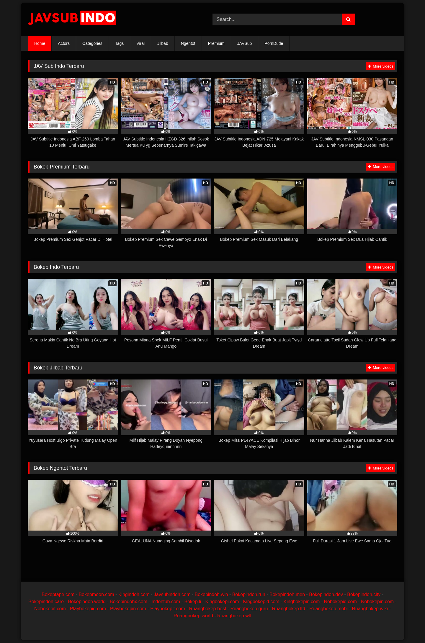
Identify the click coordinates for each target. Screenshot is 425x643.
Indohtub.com (165, 601)
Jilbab (162, 43)
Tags (119, 43)
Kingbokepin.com (302, 601)
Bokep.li (192, 601)
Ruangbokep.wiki (370, 608)
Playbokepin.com (128, 608)
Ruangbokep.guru (249, 608)
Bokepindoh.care (46, 601)
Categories (92, 43)
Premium (216, 43)
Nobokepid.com (340, 601)
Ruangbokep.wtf (234, 615)
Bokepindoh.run (248, 594)
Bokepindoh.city (363, 594)
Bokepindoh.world (86, 601)
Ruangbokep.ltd (288, 608)
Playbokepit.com (167, 608)
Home (39, 43)
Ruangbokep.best (207, 608)
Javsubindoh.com (172, 594)
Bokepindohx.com (128, 601)
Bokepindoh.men (287, 594)
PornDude (273, 43)
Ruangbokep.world (193, 615)
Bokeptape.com (58, 594)
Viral (140, 43)
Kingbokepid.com (261, 601)
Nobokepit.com (50, 608)
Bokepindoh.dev (326, 594)
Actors (64, 43)
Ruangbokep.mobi (328, 608)
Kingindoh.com (134, 594)
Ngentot (188, 43)
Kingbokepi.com (222, 601)
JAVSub (244, 43)
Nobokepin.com (377, 601)
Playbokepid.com (88, 608)
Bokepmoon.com (96, 594)
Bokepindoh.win (211, 594)
